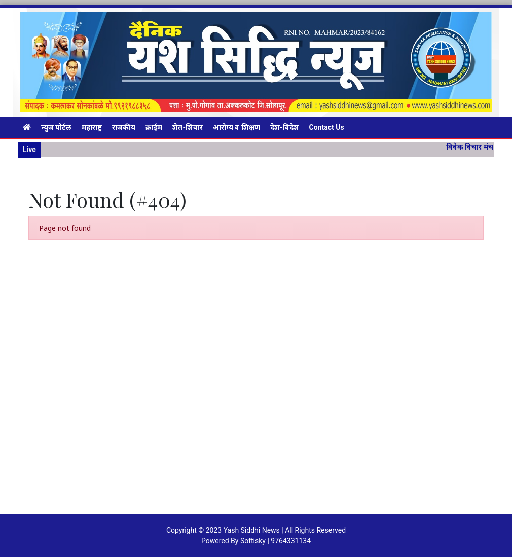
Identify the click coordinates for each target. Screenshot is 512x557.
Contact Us (326, 127)
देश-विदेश (284, 127)
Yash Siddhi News (252, 530)
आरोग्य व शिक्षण (236, 127)
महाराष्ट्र (92, 127)
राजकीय (123, 127)
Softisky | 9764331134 (275, 541)
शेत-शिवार (187, 127)
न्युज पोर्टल (56, 127)
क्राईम (153, 127)
